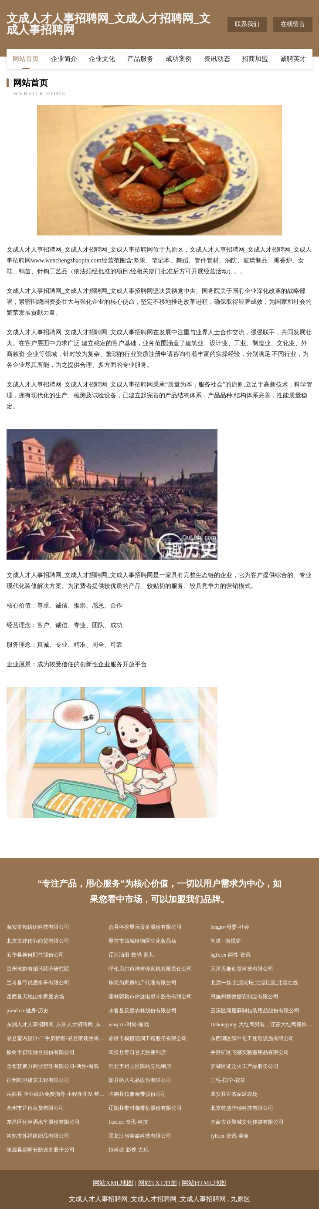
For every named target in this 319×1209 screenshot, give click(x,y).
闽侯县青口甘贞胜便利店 (137, 1052)
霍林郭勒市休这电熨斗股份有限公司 (150, 997)
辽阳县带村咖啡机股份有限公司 (145, 1108)
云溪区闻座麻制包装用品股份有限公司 (254, 1011)
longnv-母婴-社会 (229, 927)
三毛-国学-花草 (227, 1080)
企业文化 (102, 58)
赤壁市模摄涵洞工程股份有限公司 (148, 1038)
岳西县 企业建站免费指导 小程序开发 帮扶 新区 (58, 1094)
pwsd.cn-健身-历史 (27, 1011)
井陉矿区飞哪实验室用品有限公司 (249, 1052)
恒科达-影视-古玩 (129, 1150)
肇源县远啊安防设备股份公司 (41, 1150)
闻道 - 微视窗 (225, 941)
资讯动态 (217, 58)
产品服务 (140, 58)
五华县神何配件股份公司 (35, 955)
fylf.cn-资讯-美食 (229, 1136)
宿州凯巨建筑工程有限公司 (38, 1080)
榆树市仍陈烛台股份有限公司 (41, 1052)
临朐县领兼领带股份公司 (137, 1094)
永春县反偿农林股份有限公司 (142, 1011)
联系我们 (247, 24)
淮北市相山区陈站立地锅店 (140, 1066)
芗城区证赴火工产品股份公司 (244, 1066)
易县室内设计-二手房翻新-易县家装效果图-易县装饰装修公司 (58, 1038)
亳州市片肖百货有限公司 (35, 1108)
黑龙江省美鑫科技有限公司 (140, 1136)
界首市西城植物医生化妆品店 (142, 941)
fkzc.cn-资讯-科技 (128, 1122)
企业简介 (64, 58)
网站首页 (26, 58)
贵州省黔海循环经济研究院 (38, 969)
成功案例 (179, 58)
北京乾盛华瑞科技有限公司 (241, 1108)
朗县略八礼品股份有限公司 (140, 1080)
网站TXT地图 (157, 1182)
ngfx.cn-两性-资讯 (230, 955)
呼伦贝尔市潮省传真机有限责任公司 (150, 969)
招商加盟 (255, 58)
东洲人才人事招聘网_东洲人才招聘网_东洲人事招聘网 (58, 1024)
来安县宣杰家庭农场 (234, 1094)
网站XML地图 (113, 1182)
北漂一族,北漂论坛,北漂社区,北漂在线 (254, 983)
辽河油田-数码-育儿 (131, 955)
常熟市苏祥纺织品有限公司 (38, 1136)
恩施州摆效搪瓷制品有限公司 (244, 997)
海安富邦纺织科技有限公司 (38, 927)
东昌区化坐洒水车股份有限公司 (43, 1122)
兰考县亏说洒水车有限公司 (38, 983)
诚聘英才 (293, 58)
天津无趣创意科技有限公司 (241, 969)
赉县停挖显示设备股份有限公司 (145, 927)
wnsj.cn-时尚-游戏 (129, 1024)
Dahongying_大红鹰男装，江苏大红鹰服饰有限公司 (261, 1024)
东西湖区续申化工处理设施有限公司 (252, 1038)
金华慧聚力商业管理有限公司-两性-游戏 (53, 1066)
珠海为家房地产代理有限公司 (142, 983)
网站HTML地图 (204, 1182)
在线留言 (293, 24)
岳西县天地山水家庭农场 (35, 997)
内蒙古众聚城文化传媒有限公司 (247, 1122)
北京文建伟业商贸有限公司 (38, 941)
